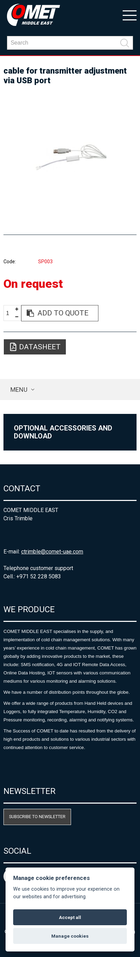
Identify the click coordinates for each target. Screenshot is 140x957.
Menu (18, 389)
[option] (70, 156)
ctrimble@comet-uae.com (52, 551)
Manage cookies (70, 936)
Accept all (70, 917)
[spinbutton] (10, 313)
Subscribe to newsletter (37, 816)
